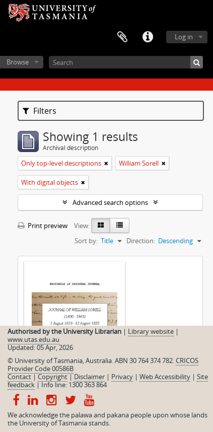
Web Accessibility (164, 376)
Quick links (147, 37)
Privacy (122, 376)
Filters (39, 110)
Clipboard (122, 37)
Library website (151, 331)
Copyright (52, 376)
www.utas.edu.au (33, 339)
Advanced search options (110, 202)
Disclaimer (89, 376)
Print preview (42, 225)
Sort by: (86, 240)
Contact (19, 376)
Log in (184, 36)
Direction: (140, 240)
